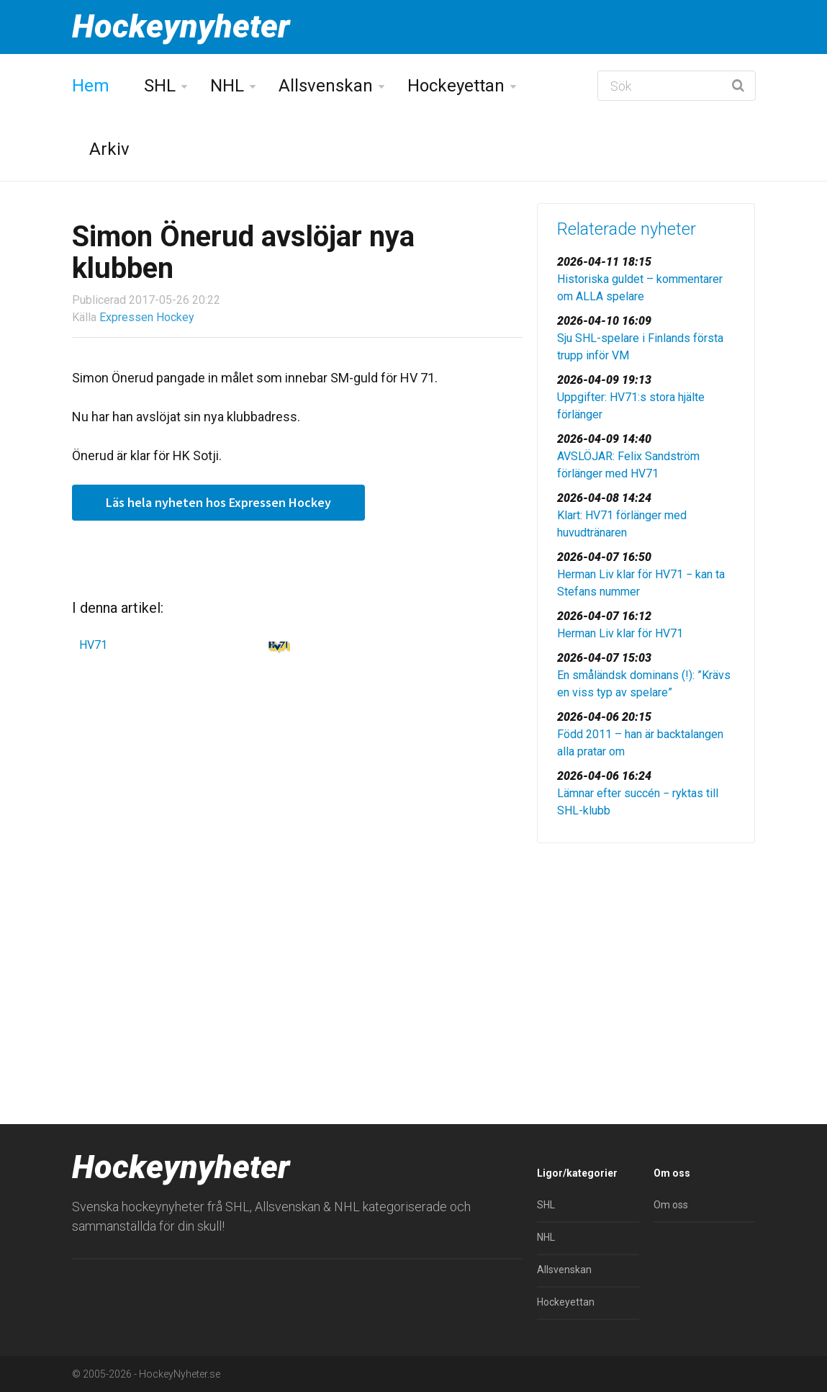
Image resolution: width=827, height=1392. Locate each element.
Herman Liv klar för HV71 (620, 633)
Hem (90, 86)
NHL (227, 86)
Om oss (671, 1205)
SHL (160, 86)
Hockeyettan (456, 86)
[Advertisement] (646, 955)
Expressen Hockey (146, 317)
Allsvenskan (326, 86)
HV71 (93, 645)
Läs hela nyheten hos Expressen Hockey (218, 502)
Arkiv (109, 149)
